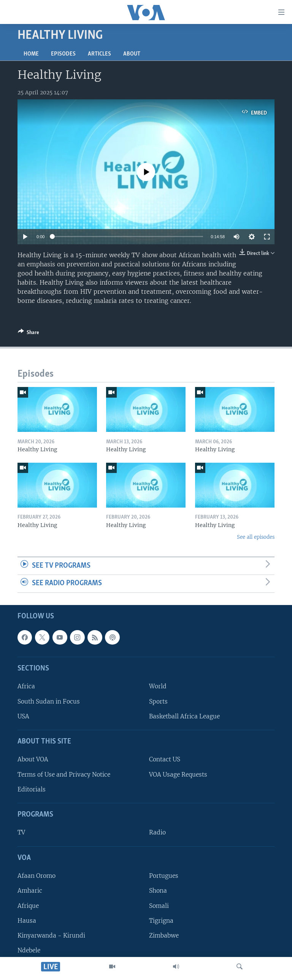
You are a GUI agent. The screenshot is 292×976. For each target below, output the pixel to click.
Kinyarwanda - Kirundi (51, 935)
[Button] (28, 333)
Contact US (164, 759)
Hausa (26, 920)
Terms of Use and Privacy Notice (63, 774)
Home (31, 54)
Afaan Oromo (36, 875)
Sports (158, 701)
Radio (157, 832)
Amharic (29, 891)
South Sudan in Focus (48, 701)
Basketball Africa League (184, 716)
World (158, 686)
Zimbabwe (164, 935)
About (131, 54)
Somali (159, 905)
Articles (99, 54)
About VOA (32, 759)
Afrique (28, 905)
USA (23, 716)
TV (21, 832)
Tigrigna (161, 920)
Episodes (63, 54)
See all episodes (256, 537)
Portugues (163, 875)
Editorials (31, 789)
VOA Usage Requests (178, 774)
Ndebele (28, 950)
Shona (158, 891)
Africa (26, 686)
